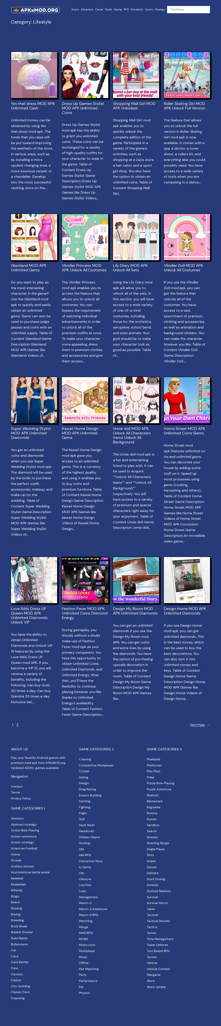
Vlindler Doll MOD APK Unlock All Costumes (183, 267)
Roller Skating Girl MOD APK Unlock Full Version (184, 105)
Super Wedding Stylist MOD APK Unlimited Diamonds (31, 433)
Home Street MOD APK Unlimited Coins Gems (184, 430)
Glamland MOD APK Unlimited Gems (28, 267)
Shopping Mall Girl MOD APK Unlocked (134, 105)
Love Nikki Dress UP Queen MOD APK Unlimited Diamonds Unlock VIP (29, 615)
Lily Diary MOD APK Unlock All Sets (130, 267)
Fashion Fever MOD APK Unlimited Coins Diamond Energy (85, 613)
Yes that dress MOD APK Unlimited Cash (33, 105)
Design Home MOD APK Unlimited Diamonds (185, 610)
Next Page (200, 724)
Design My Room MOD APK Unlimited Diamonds (135, 610)
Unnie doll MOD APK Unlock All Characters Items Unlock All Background (132, 435)
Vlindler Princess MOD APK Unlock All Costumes (84, 267)
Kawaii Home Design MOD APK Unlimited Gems (80, 433)
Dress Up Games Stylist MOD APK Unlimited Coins (83, 108)
